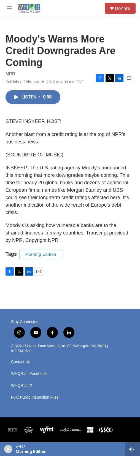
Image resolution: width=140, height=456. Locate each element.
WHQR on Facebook (29, 374)
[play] (8, 449)
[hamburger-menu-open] (9, 8)
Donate (122, 8)
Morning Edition (40, 254)
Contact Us (20, 362)
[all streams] (132, 449)
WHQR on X (21, 385)
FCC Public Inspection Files (34, 397)
